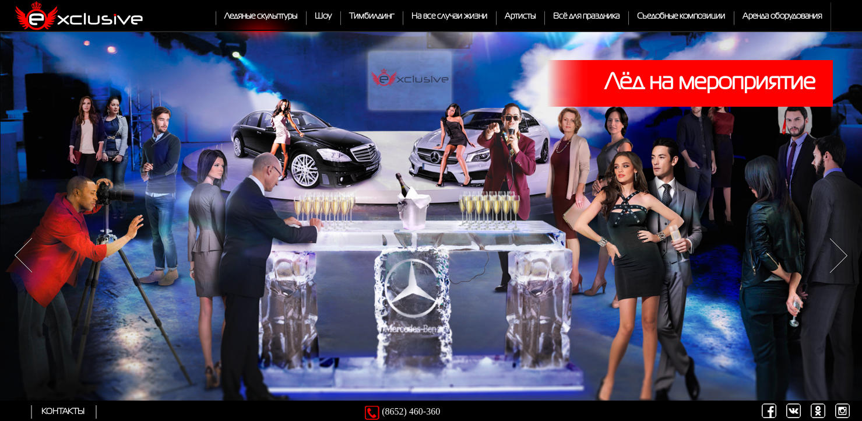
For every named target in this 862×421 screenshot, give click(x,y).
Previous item (23, 256)
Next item (838, 256)
